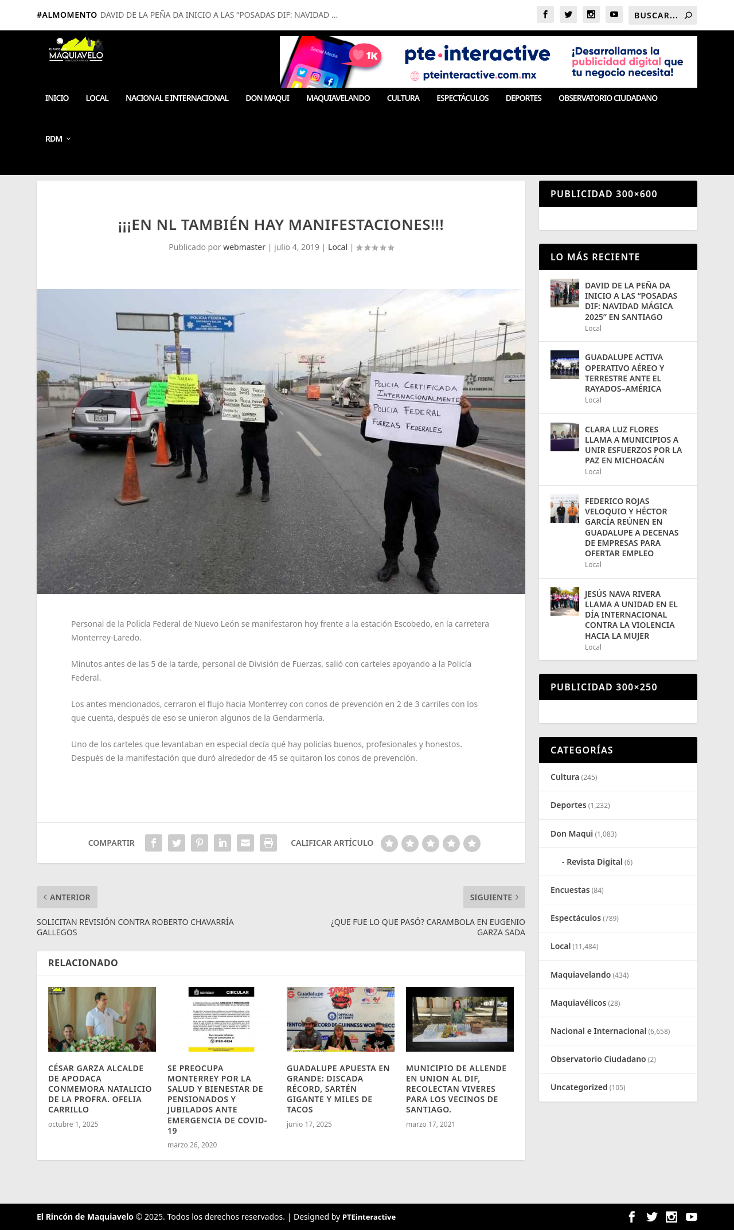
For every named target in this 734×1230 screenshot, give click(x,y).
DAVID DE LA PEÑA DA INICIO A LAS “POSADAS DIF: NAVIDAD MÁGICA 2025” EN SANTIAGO (631, 301)
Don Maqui (267, 98)
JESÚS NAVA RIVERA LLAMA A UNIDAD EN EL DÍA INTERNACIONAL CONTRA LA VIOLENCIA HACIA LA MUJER (631, 614)
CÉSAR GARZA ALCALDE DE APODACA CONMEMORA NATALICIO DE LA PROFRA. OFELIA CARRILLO (100, 1089)
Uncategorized (579, 1086)
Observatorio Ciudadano (608, 98)
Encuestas (570, 889)
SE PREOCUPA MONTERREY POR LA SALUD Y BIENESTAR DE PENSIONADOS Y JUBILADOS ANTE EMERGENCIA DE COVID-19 (217, 1099)
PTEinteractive (369, 1217)
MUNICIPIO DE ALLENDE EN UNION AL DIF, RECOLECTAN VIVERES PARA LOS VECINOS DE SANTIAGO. (456, 1089)
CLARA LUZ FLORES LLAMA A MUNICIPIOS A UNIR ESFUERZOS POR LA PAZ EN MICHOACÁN (633, 445)
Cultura (403, 98)
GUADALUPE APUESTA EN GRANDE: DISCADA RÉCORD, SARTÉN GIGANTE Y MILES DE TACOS (338, 1089)
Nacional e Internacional (177, 98)
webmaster (244, 246)
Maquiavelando (338, 98)
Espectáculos (462, 98)
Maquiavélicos (578, 1002)
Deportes (523, 98)
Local (97, 98)
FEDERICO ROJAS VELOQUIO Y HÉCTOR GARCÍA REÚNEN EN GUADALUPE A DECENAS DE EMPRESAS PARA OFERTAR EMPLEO (631, 527)
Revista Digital (595, 861)
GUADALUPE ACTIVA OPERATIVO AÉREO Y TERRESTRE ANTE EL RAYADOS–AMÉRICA (625, 373)
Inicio (57, 98)
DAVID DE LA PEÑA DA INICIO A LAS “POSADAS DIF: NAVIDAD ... (219, 14)
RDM (53, 139)
